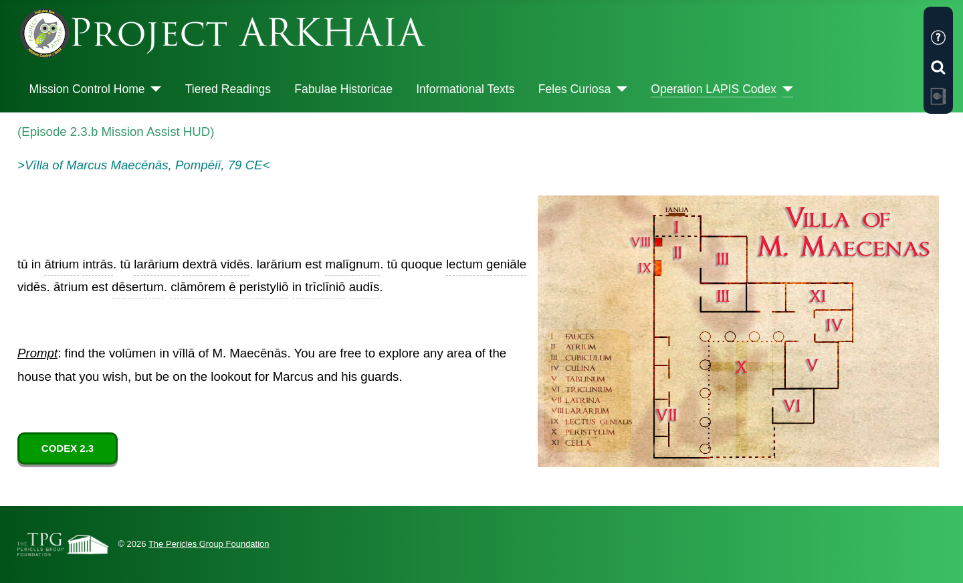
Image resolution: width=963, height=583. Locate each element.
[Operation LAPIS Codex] (784, 89)
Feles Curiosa (574, 89)
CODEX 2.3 (67, 448)
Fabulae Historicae (343, 89)
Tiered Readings (228, 89)
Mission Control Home (87, 89)
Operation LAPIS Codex (713, 89)
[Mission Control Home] (153, 89)
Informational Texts (465, 89)
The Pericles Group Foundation (209, 544)
